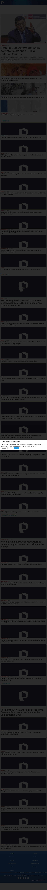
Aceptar (16, 448)
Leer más (4, 448)
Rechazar (10, 448)
